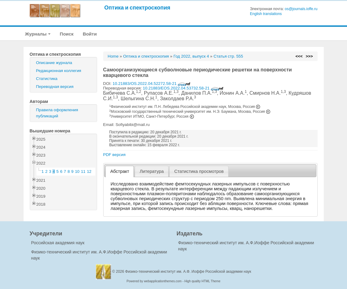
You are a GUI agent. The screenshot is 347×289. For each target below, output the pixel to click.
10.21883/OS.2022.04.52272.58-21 (152, 83)
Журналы (38, 34)
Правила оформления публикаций (57, 113)
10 (77, 171)
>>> (309, 56)
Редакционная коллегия (58, 70)
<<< (299, 56)
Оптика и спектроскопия (137, 7)
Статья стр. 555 (228, 56)
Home (113, 56)
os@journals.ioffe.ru (301, 9)
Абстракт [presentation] (119, 171)
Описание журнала (54, 62)
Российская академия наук (58, 242)
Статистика (47, 78)
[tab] (119, 171)
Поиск (67, 34)
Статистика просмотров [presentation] (199, 171)
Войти (90, 34)
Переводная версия (55, 86)
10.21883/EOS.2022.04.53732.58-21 (183, 88)
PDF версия (114, 154)
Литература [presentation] (152, 171)
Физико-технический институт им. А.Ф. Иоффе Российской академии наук (188, 271)
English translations (266, 14)
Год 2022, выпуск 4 (191, 56)
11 (83, 171)
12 (89, 171)
